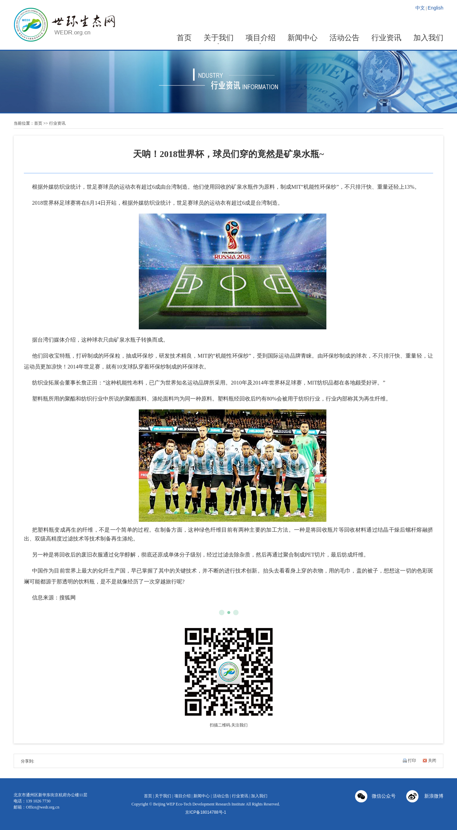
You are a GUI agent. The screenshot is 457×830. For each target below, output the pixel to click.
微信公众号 (375, 797)
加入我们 (428, 38)
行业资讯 (386, 38)
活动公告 (344, 38)
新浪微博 (424, 797)
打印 (412, 760)
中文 (420, 8)
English (435, 8)
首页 (184, 38)
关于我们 (219, 38)
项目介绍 (261, 38)
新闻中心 (303, 38)
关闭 (432, 760)
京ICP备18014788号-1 (205, 812)
